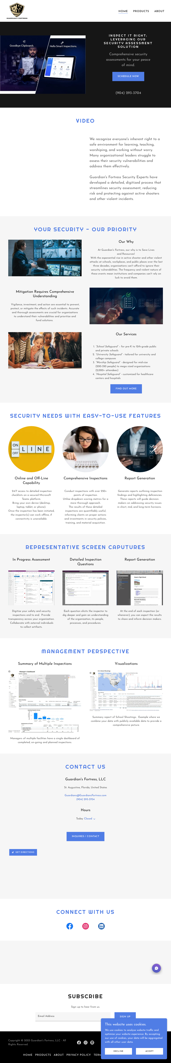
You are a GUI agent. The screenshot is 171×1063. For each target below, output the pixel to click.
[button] (93, 819)
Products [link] (141, 11)
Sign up (125, 1017)
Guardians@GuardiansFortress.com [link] (85, 795)
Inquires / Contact (85, 836)
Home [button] (28, 1055)
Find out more (126, 389)
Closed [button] (88, 818)
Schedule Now (128, 76)
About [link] (159, 11)
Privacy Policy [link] (78, 1055)
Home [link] (123, 11)
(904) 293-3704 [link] (128, 93)
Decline (118, 1051)
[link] (17, 10)
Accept (149, 1051)
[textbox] (73, 1016)
